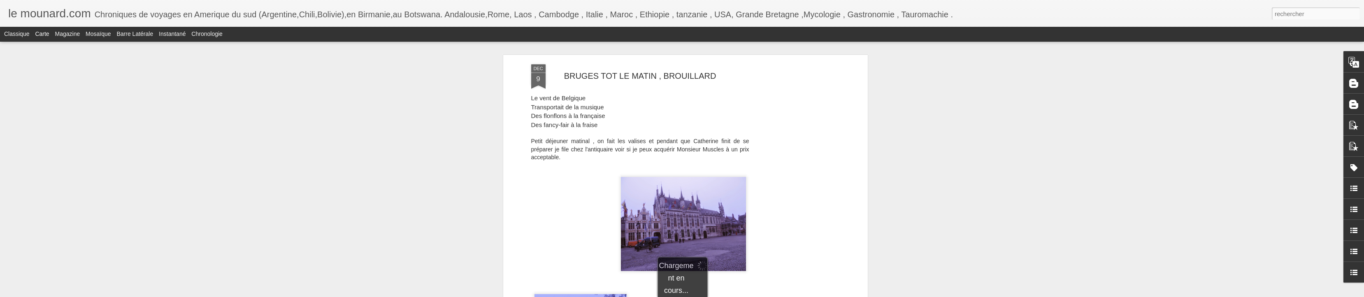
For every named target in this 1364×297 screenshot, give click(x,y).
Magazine (67, 34)
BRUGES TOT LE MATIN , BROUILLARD (640, 75)
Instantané (172, 34)
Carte (42, 34)
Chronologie (207, 34)
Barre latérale (134, 34)
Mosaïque (98, 34)
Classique (16, 34)
